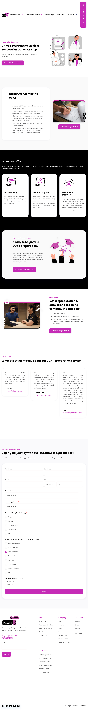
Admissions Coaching (33, 15)
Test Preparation (15, 15)
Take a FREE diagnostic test (12, 63)
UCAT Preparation (45, 655)
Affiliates (61, 628)
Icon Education (81, 706)
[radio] (44, 589)
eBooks (77, 628)
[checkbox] (44, 533)
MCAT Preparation (45, 662)
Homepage (43, 622)
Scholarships (49, 15)
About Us (61, 622)
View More (78, 634)
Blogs (77, 625)
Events (77, 622)
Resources (60, 15)
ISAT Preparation (44, 669)
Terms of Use (62, 635)
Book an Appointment (83, 14)
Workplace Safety (64, 642)
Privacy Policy (63, 639)
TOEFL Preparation (45, 658)
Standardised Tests (45, 628)
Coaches (61, 625)
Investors (61, 632)
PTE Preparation (44, 672)
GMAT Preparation (45, 665)
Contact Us (70, 15)
